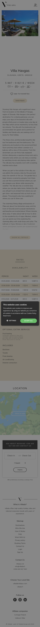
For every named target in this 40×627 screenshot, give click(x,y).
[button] (11, 320)
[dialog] (20, 313)
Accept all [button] (28, 321)
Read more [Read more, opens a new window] (7, 316)
